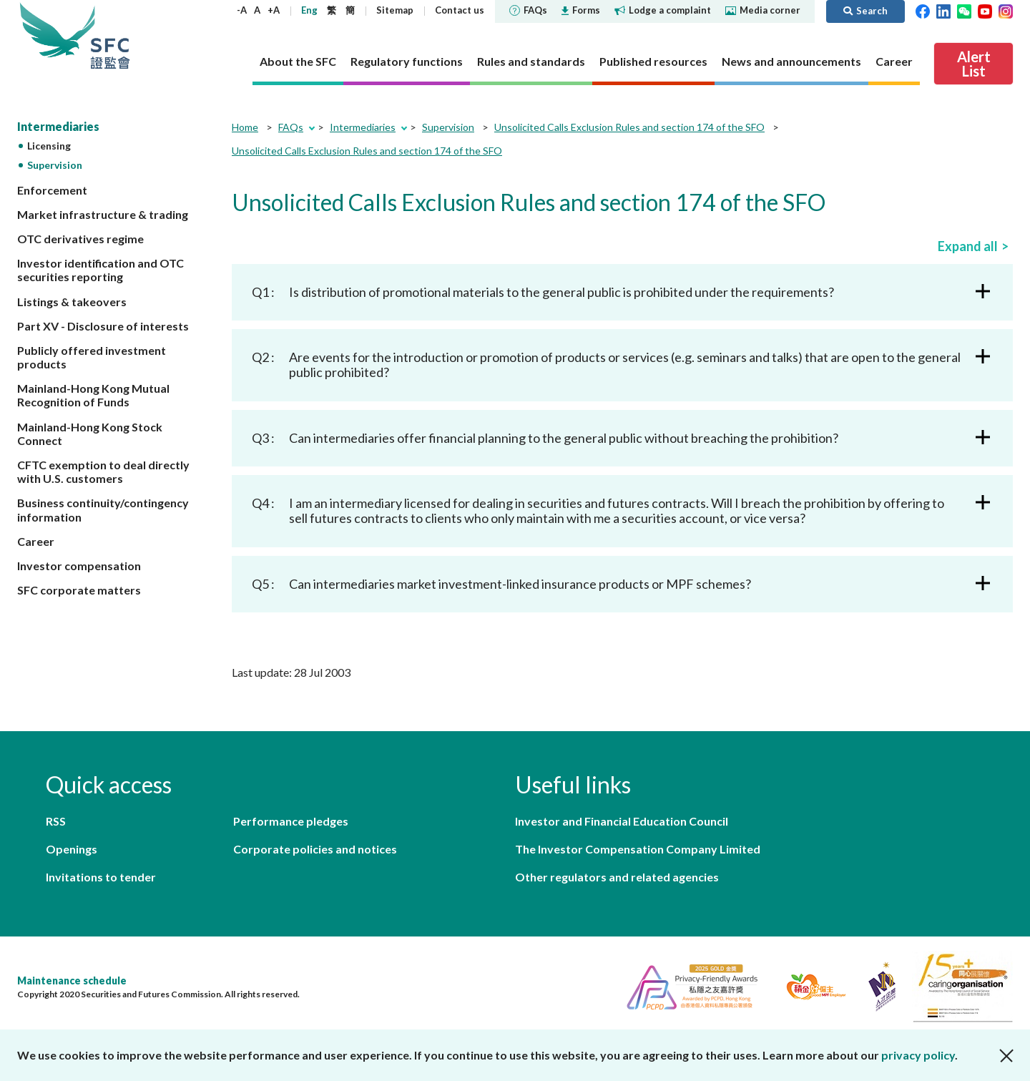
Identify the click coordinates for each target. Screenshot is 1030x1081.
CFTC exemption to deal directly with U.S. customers (103, 471)
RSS (56, 821)
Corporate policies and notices (315, 849)
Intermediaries (58, 126)
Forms (580, 10)
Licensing (49, 146)
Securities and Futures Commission (110, 35)
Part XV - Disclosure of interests (103, 326)
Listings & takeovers (72, 301)
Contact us (459, 10)
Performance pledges (290, 821)
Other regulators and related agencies (617, 877)
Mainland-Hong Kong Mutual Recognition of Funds (93, 395)
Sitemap (394, 10)
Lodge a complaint (662, 10)
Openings (71, 849)
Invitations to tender (101, 877)
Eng (309, 10)
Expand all (968, 246)
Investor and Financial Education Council (621, 821)
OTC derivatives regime (80, 238)
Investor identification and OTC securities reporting (100, 269)
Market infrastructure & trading (102, 214)
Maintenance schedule (72, 980)
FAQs (528, 10)
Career (35, 541)
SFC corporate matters (79, 590)
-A (242, 10)
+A (274, 10)
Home (245, 127)
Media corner (762, 10)
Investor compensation (79, 565)
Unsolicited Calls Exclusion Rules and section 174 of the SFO (629, 127)
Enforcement (52, 190)
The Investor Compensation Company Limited (637, 849)
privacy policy (918, 1055)
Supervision (54, 165)
